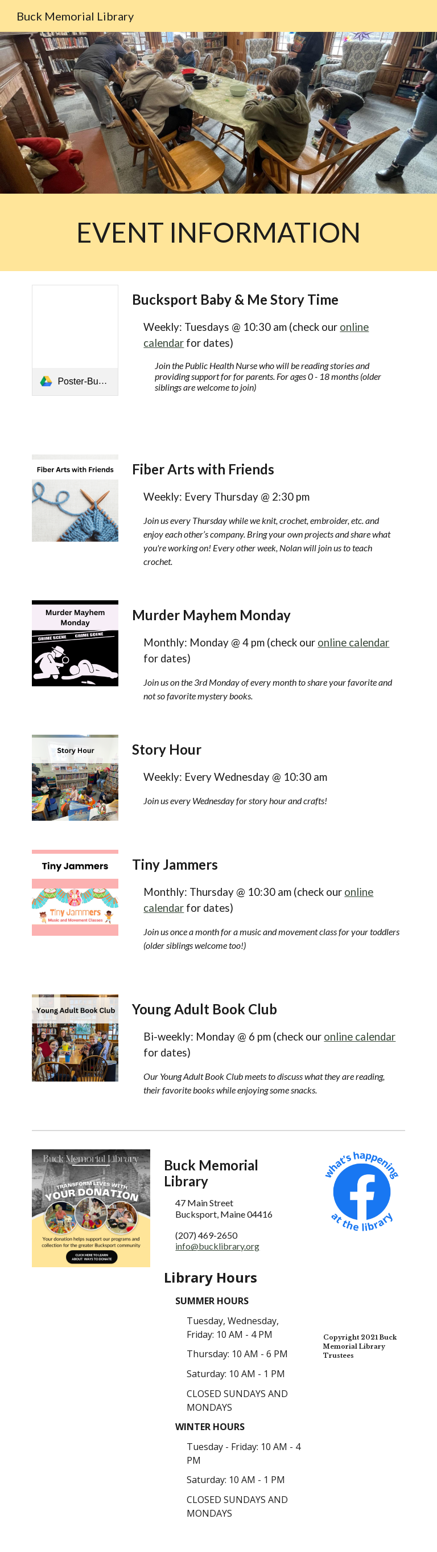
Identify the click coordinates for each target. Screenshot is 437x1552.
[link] (75, 340)
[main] (218, 232)
